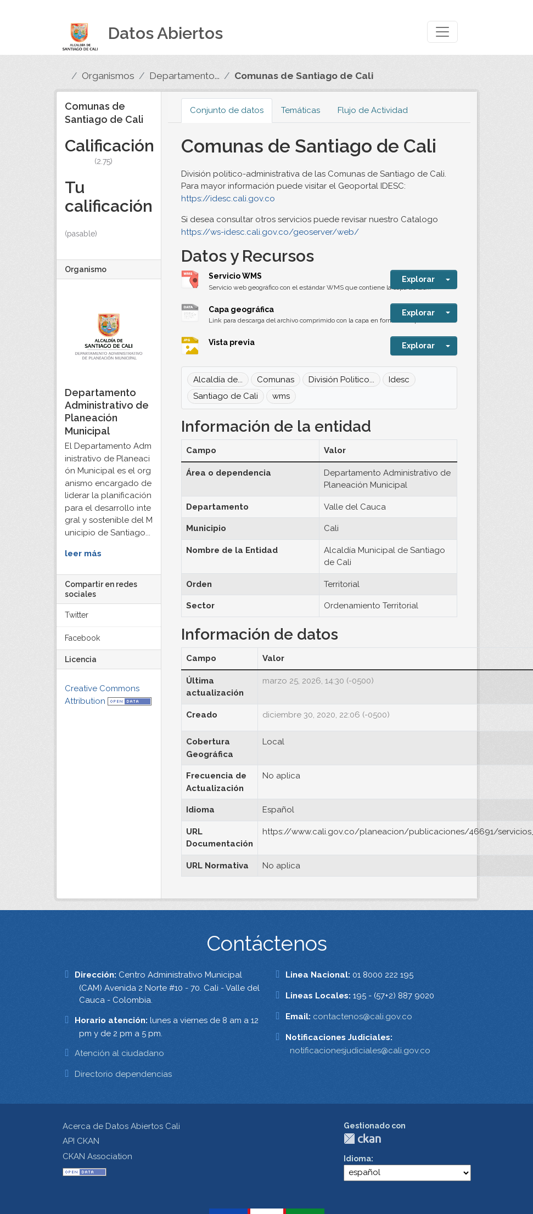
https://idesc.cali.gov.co (228, 199)
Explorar (418, 279)
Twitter (76, 615)
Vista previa (232, 342)
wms (281, 396)
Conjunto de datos (226, 110)
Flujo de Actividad (373, 110)
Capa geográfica (241, 309)
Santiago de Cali (225, 396)
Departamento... (184, 75)
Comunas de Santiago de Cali (303, 75)
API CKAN (81, 1141)
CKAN (362, 1138)
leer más (83, 553)
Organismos (108, 75)
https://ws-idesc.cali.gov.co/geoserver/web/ (270, 232)
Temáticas (300, 110)
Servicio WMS (235, 276)
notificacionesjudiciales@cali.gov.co (360, 1050)
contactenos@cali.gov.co (362, 1016)
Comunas (275, 380)
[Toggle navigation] (442, 32)
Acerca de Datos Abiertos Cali (121, 1126)
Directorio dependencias (123, 1074)
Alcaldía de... (218, 380)
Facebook (82, 638)
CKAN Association (97, 1156)
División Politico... (341, 380)
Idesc (399, 380)
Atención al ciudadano (119, 1053)
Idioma (357, 1158)
